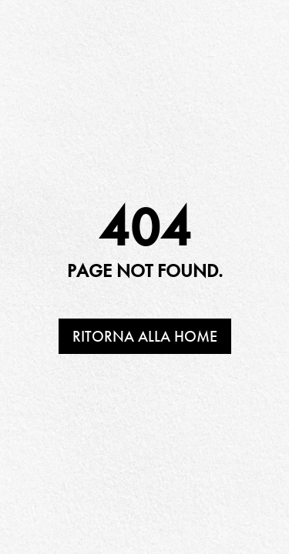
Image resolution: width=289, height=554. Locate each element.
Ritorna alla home (144, 336)
